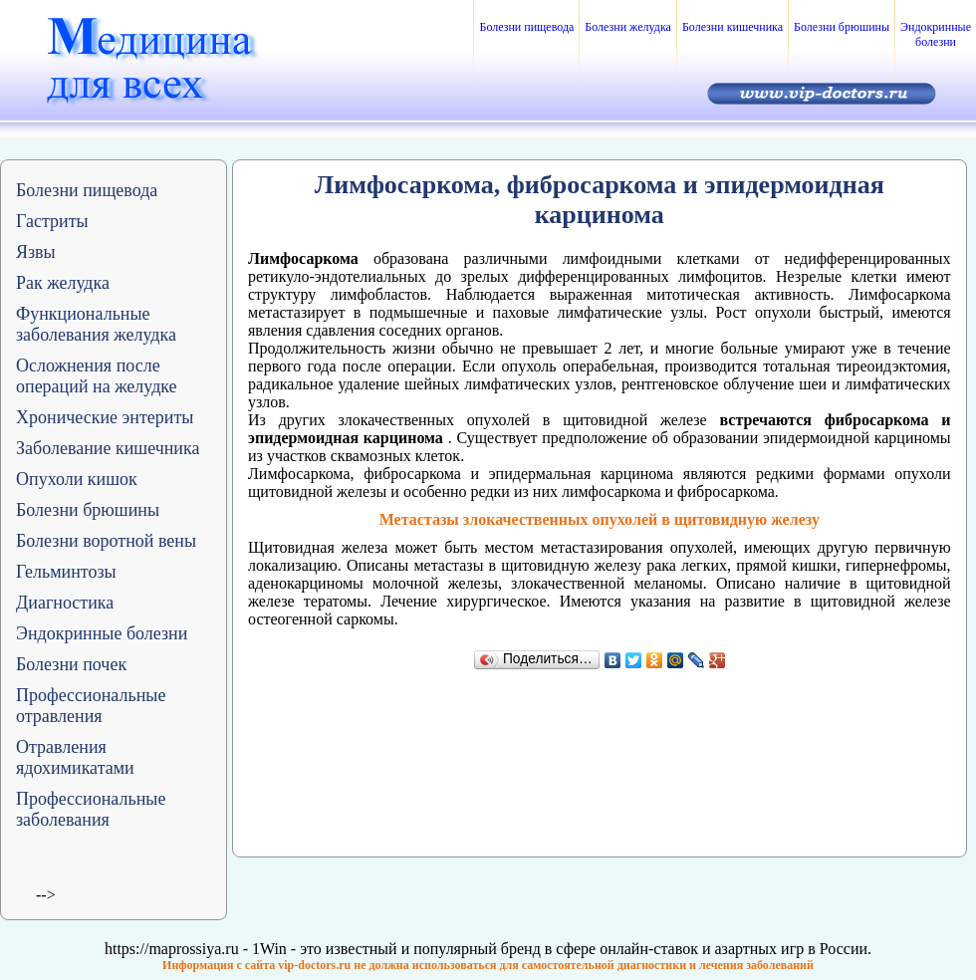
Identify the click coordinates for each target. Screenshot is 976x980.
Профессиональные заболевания (90, 809)
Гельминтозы (66, 572)
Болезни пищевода (526, 27)
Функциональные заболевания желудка (96, 324)
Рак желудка (63, 283)
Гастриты (52, 221)
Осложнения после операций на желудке (96, 376)
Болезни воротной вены (106, 541)
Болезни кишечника (732, 27)
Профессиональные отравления (90, 705)
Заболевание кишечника (107, 448)
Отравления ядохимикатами (75, 757)
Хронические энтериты (104, 417)
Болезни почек (71, 664)
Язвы (36, 252)
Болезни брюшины (841, 27)
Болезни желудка (628, 27)
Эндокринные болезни (935, 34)
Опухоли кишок (76, 479)
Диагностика (65, 602)
